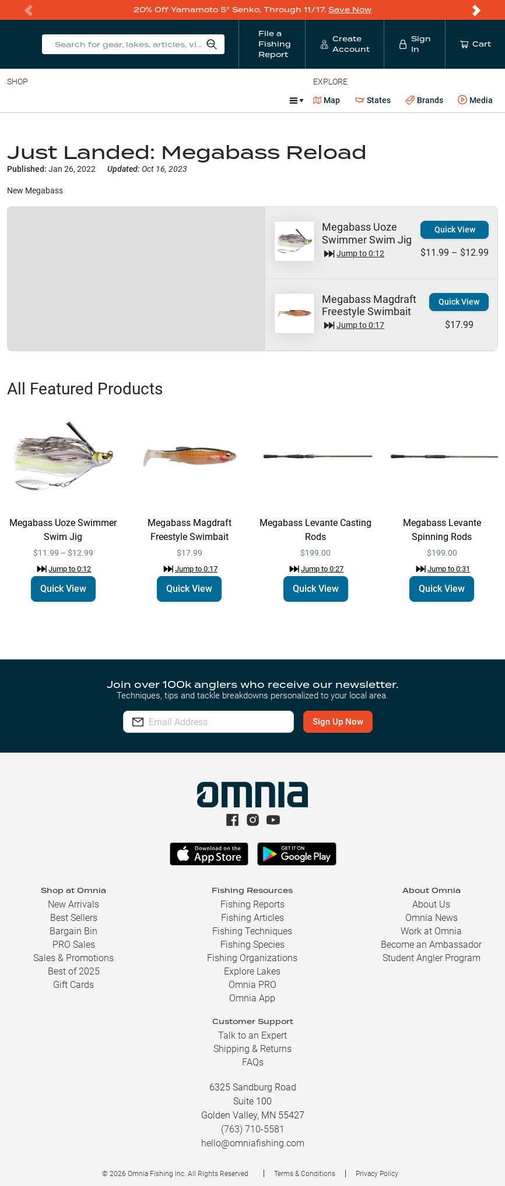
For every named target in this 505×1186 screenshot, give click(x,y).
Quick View (454, 229)
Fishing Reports (252, 904)
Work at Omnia (431, 931)
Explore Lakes (252, 971)
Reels (127, 100)
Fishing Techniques (252, 931)
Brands (424, 100)
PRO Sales (73, 944)
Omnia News (431, 917)
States (373, 100)
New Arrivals (73, 904)
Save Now (349, 10)
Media (475, 100)
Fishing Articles (252, 917)
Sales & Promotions (73, 957)
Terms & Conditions (304, 1174)
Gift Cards (73, 984)
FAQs (253, 1062)
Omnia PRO (252, 984)
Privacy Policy (377, 1174)
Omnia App (252, 998)
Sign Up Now (353, 721)
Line (53, 100)
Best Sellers (73, 917)
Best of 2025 (74, 971)
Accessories (231, 100)
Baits (16, 100)
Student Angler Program (432, 957)
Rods (89, 100)
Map (327, 100)
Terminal (173, 100)
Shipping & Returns (252, 1048)
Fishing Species (252, 944)
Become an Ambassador (431, 944)
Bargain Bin (73, 931)
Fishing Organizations (252, 957)
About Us (431, 904)
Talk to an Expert (252, 1035)
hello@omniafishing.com (252, 1143)
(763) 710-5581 (253, 1129)
